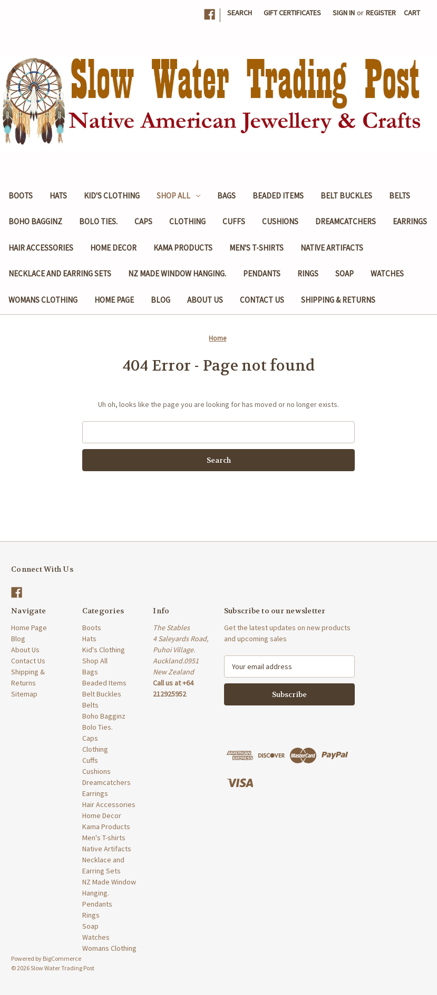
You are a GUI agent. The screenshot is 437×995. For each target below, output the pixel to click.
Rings (307, 273)
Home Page (114, 300)
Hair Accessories (40, 248)
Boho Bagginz (35, 221)
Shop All (178, 196)
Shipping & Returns (338, 300)
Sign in (344, 12)
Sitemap (24, 694)
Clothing (187, 221)
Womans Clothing (42, 300)
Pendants (261, 273)
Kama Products (182, 248)
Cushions (280, 221)
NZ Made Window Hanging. (177, 273)
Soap (344, 273)
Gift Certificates (292, 12)
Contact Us (262, 300)
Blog (160, 300)
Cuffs (233, 221)
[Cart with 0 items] (412, 13)
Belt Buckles (346, 196)
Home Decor (113, 248)
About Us (205, 300)
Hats (58, 196)
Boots (20, 196)
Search (239, 12)
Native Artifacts (331, 248)
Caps (143, 221)
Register (381, 12)
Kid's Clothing (112, 196)
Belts (399, 196)
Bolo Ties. (98, 221)
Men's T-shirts (256, 248)
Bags (226, 196)
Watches (387, 273)
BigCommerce (62, 958)
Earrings (410, 221)
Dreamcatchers (345, 221)
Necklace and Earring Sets (59, 273)
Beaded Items (278, 196)
